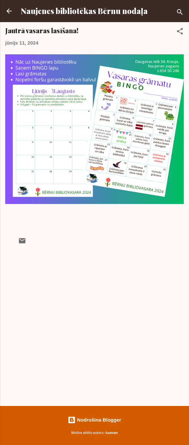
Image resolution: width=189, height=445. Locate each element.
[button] (180, 32)
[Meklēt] (180, 13)
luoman (112, 433)
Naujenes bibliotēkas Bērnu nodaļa (84, 11)
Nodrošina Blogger (94, 420)
